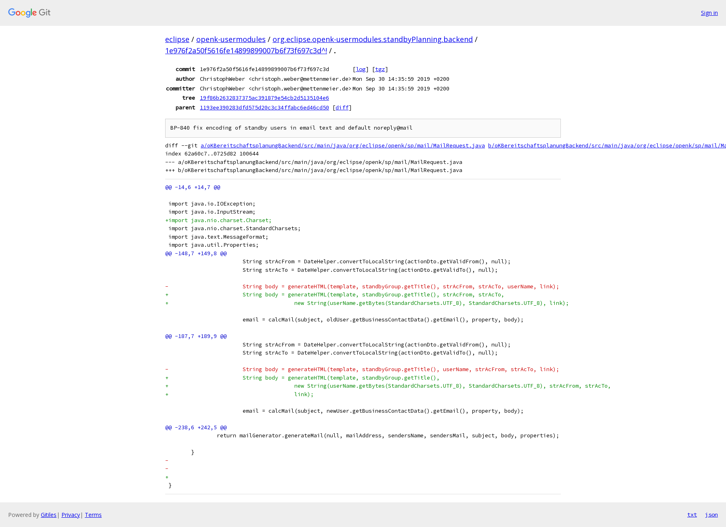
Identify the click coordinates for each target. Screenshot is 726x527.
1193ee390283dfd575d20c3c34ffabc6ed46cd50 (264, 107)
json (711, 514)
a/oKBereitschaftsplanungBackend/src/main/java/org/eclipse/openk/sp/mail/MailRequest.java (343, 145)
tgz (380, 69)
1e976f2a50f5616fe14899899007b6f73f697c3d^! (246, 50)
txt (692, 514)
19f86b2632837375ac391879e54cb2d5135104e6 (264, 97)
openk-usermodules (231, 39)
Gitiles (49, 515)
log (360, 69)
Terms (93, 515)
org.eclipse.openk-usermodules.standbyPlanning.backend (373, 39)
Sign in (709, 13)
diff (342, 107)
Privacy (70, 515)
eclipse (177, 39)
